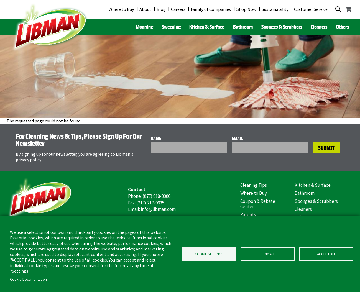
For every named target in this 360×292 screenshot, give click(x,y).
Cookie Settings (209, 254)
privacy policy (28, 159)
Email (237, 138)
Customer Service (311, 9)
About (145, 9)
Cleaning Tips (253, 185)
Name (156, 138)
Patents (248, 214)
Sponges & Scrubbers (281, 26)
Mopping (144, 26)
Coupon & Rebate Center (257, 203)
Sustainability (275, 9)
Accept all (326, 254)
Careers (178, 9)
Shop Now (246, 9)
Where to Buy (121, 9)
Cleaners (319, 26)
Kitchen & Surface (206, 26)
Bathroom (243, 26)
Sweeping (171, 26)
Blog (161, 9)
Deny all (268, 254)
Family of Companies (211, 9)
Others (342, 26)
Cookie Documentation (28, 279)
